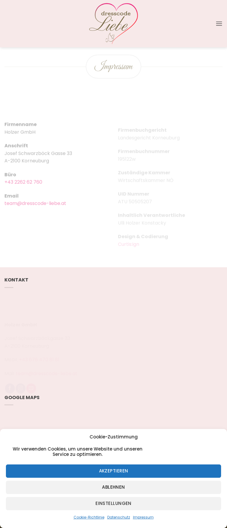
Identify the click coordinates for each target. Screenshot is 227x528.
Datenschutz (118, 517)
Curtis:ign (128, 247)
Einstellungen (113, 503)
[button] (219, 23)
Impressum (143, 517)
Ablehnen (113, 487)
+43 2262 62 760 (23, 186)
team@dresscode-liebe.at (35, 208)
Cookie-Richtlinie (89, 517)
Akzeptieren (113, 471)
